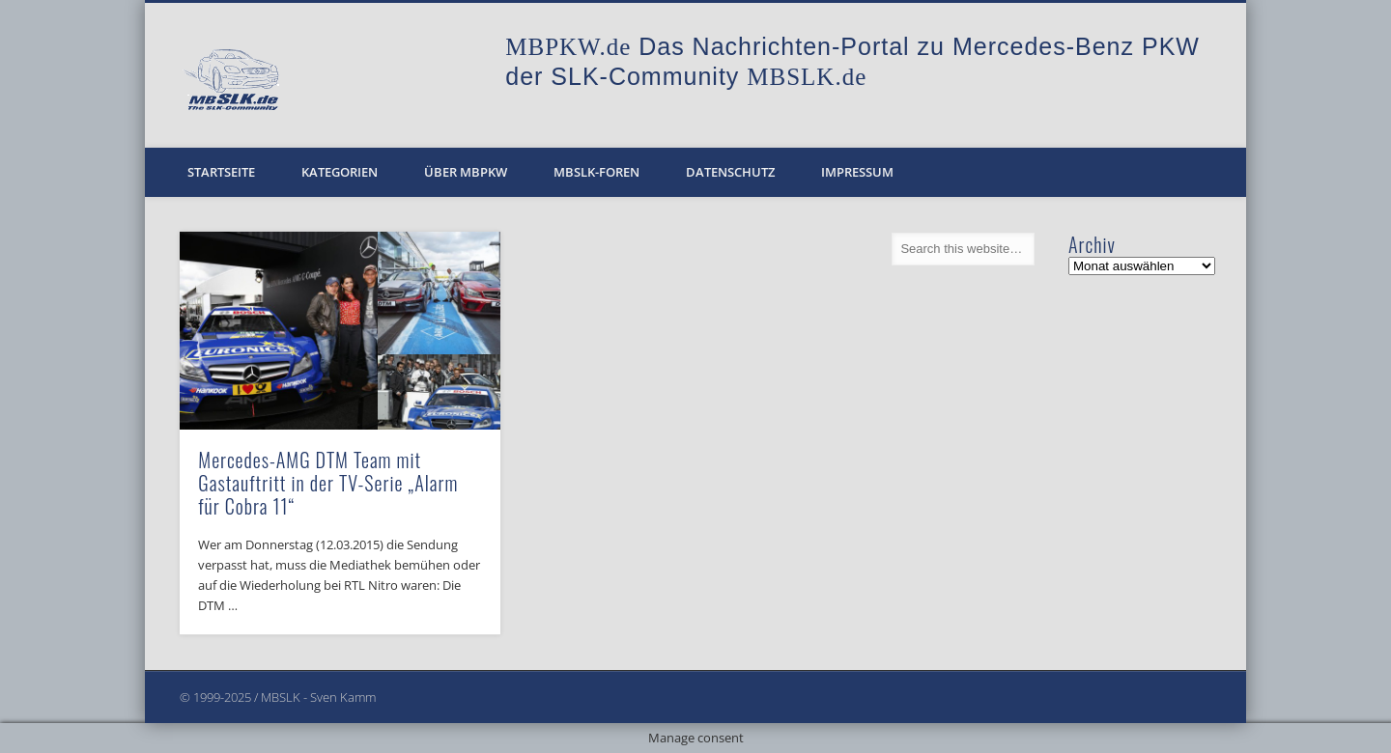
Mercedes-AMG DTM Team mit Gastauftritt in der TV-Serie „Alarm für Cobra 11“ (328, 482)
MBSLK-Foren (596, 172)
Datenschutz (730, 172)
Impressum (857, 172)
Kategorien (339, 172)
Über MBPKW (465, 172)
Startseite (221, 172)
